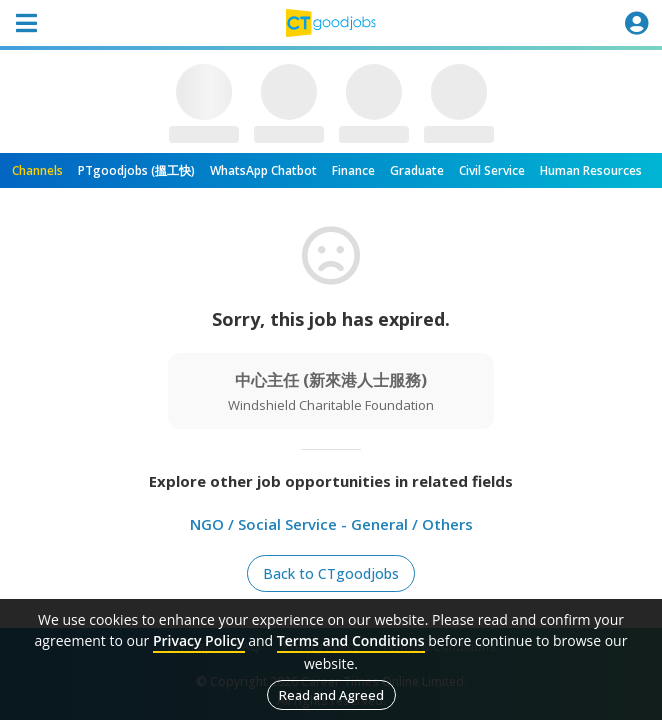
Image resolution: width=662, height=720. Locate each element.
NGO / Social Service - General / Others (331, 524)
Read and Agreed (331, 695)
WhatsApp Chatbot (263, 170)
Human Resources (591, 170)
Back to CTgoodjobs (331, 573)
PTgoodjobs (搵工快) (136, 170)
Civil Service (492, 170)
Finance (353, 170)
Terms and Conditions (351, 640)
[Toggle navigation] (26, 23)
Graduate (417, 170)
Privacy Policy (199, 640)
